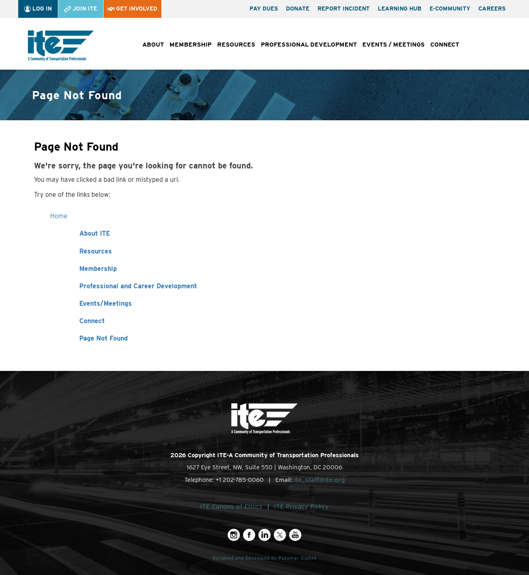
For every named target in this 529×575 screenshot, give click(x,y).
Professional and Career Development (138, 286)
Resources (95, 251)
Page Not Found (103, 338)
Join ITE (80, 8)
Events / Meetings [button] (393, 44)
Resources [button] (236, 44)
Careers (492, 8)
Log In (38, 8)
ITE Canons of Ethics (231, 506)
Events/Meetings (105, 303)
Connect (92, 321)
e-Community (450, 8)
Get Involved (132, 8)
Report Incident (343, 8)
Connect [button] (444, 44)
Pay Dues (264, 8)
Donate (297, 8)
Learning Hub (399, 8)
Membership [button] (190, 44)
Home (59, 216)
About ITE (94, 233)
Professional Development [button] (309, 44)
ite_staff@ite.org (319, 479)
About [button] (153, 44)
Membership (98, 269)
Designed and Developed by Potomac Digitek (265, 558)
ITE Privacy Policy (301, 506)
